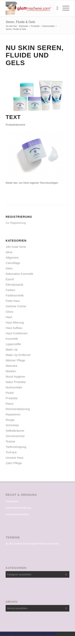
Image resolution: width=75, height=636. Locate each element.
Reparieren (13, 414)
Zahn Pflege (14, 463)
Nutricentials (14, 387)
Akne (9, 252)
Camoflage (13, 263)
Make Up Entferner (18, 355)
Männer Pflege (15, 360)
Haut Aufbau (14, 328)
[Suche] (55, 8)
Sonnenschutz (15, 436)
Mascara (11, 365)
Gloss (9, 311)
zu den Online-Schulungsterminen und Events (32, 543)
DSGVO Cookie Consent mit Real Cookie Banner (28, 633)
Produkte (12, 398)
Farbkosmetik (15, 295)
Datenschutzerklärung (18, 507)
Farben (10, 290)
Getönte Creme (16, 306)
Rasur (10, 403)
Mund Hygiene (15, 376)
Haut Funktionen (17, 333)
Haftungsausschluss (17, 514)
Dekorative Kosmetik (19, 273)
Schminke (12, 425)
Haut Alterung (15, 322)
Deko (9, 268)
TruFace (11, 452)
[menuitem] (55, 8)
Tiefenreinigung (16, 447)
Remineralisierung (18, 409)
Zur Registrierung (16, 222)
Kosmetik (12, 338)
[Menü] (63, 8)
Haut (9, 317)
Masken (11, 371)
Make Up (12, 349)
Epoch (10, 279)
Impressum (12, 501)
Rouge (10, 419)
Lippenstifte (13, 344)
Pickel (10, 392)
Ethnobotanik (14, 284)
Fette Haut (13, 300)
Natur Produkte (16, 382)
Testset (10, 441)
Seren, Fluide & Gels (20, 22)
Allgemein (12, 257)
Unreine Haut (14, 457)
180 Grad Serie (16, 246)
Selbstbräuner (15, 430)
